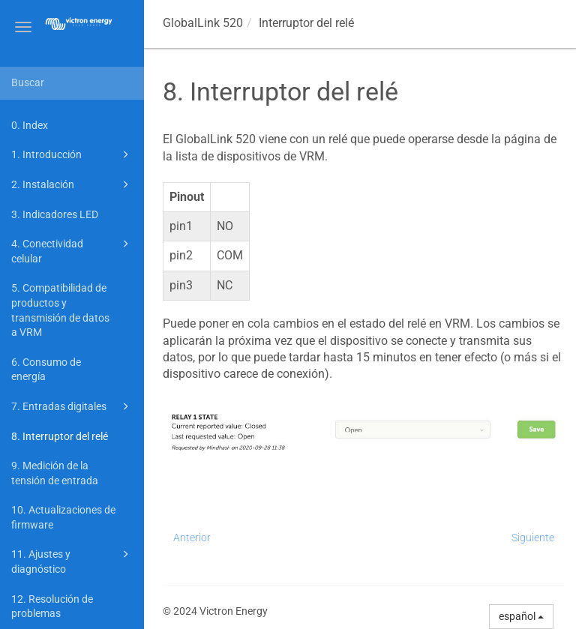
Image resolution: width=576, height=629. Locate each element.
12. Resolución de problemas (52, 606)
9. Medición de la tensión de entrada (54, 473)
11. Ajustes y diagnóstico (72, 560)
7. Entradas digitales (72, 406)
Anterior (192, 538)
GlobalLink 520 (203, 23)
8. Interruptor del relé (59, 436)
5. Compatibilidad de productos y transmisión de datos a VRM (60, 310)
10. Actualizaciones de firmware (63, 517)
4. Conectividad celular (72, 250)
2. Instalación (72, 184)
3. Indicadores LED (54, 214)
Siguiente (533, 538)
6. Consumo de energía (46, 369)
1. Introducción (72, 154)
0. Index (29, 125)
